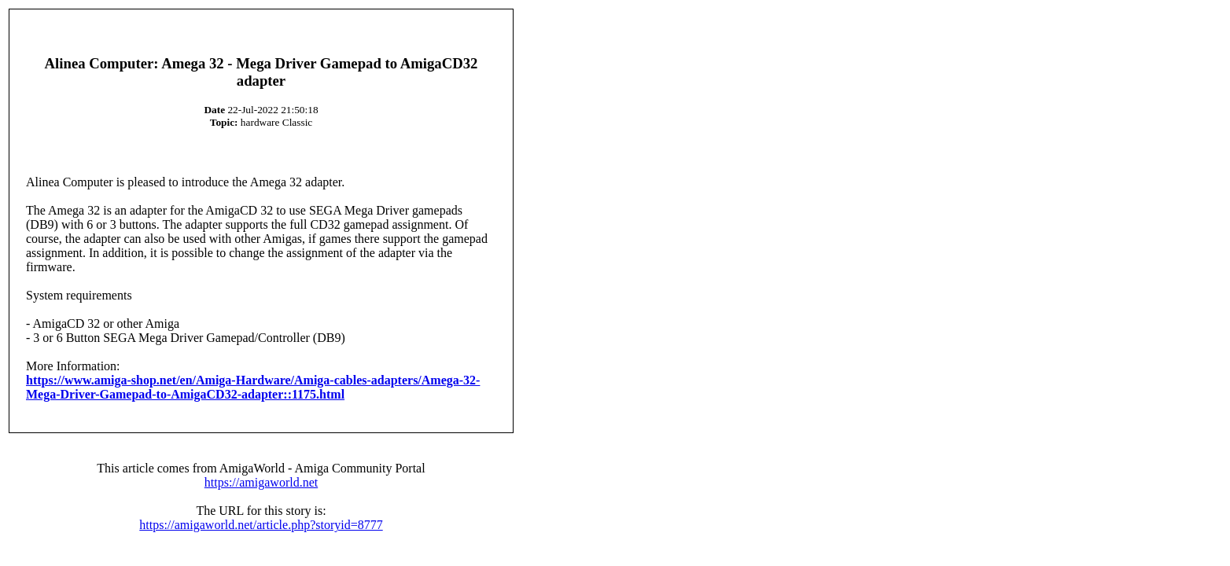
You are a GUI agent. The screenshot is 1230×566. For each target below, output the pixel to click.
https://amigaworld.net (261, 482)
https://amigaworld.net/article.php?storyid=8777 (260, 524)
